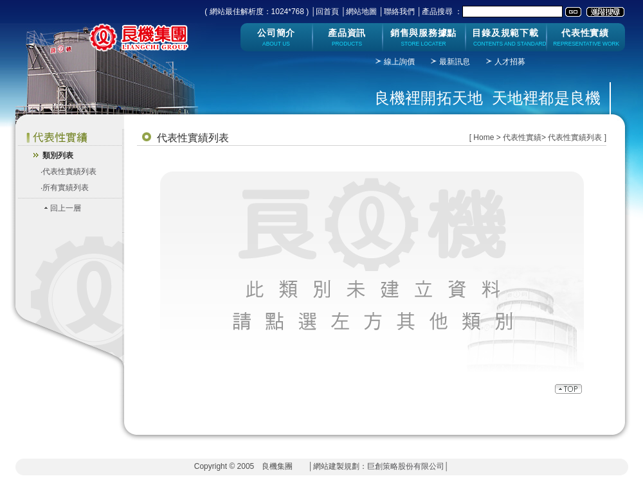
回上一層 (65, 208)
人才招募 (509, 61)
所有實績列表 (65, 187)
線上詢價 (399, 61)
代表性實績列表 (69, 171)
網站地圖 (361, 11)
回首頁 (327, 11)
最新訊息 (454, 61)
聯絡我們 (399, 11)
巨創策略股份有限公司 (405, 466)
